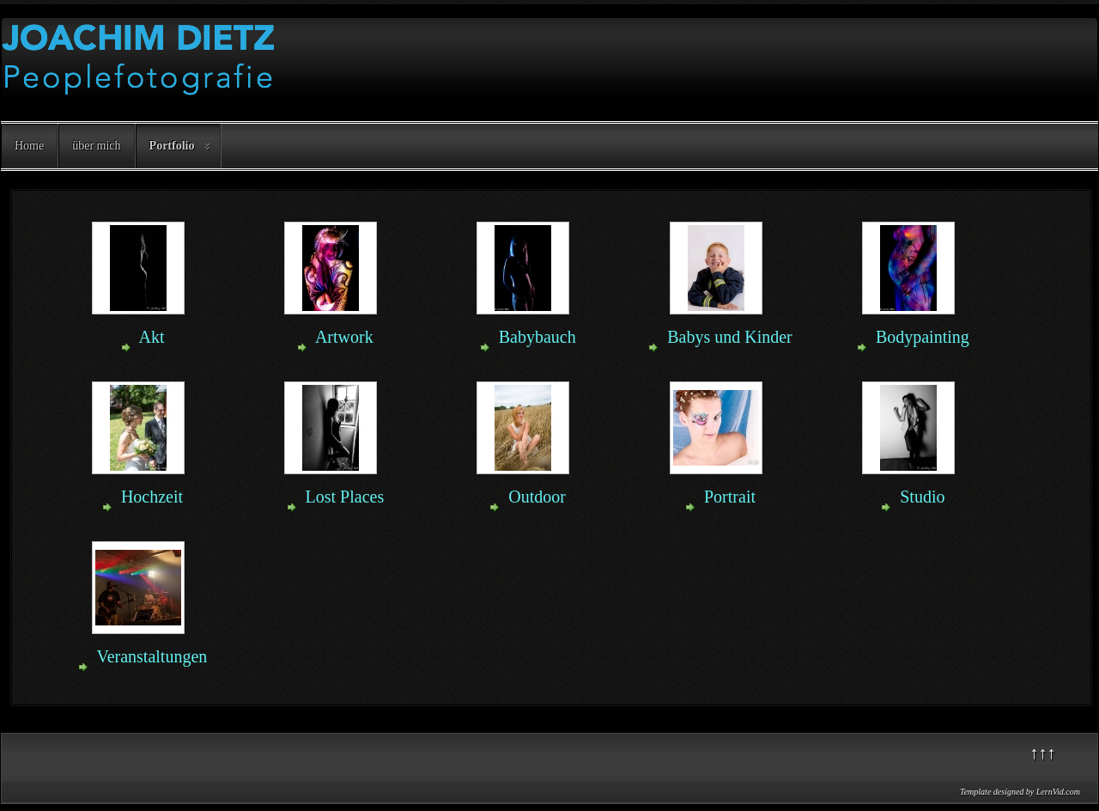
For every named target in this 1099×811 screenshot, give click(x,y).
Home (29, 145)
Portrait (730, 496)
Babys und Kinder (729, 336)
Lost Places (345, 496)
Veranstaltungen (151, 656)
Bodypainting (922, 336)
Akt (151, 336)
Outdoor (537, 496)
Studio (922, 496)
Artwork (344, 336)
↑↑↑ (1042, 752)
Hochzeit (152, 496)
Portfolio (172, 145)
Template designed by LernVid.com (1020, 791)
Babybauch (537, 336)
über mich (96, 145)
